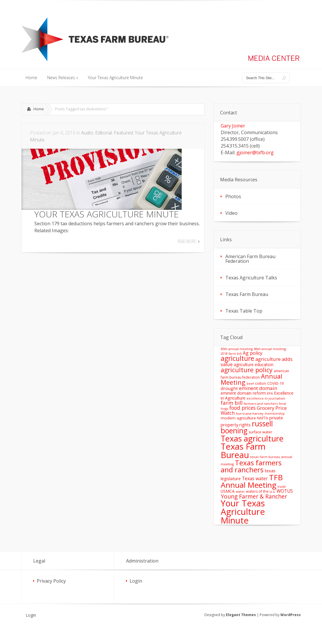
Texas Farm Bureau (246, 294)
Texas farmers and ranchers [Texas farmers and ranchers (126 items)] (251, 466)
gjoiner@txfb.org (255, 152)
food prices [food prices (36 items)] (242, 407)
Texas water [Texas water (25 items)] (255, 478)
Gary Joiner (233, 126)
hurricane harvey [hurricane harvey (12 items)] (249, 413)
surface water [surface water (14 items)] (260, 432)
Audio (87, 133)
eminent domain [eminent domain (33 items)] (258, 388)
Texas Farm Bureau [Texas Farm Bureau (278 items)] (243, 450)
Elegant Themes (241, 614)
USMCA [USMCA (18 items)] (228, 491)
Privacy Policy (51, 581)
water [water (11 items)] (240, 491)
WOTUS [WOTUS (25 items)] (285, 491)
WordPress (290, 614)
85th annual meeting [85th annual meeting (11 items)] (237, 349)
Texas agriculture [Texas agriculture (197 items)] (252, 438)
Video (231, 213)
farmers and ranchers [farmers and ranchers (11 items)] (261, 403)
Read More (187, 241)
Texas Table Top (243, 311)
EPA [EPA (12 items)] (270, 393)
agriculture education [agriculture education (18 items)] (253, 364)
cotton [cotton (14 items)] (260, 383)
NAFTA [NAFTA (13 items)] (262, 418)
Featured (123, 133)
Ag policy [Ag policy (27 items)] (252, 353)
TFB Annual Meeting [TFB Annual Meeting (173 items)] (252, 481)
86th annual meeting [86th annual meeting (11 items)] (270, 349)
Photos (233, 196)
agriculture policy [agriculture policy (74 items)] (247, 370)
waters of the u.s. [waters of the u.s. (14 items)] (260, 491)
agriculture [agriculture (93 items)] (237, 358)
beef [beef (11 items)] (250, 383)
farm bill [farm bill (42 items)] (232, 402)
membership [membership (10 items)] (275, 414)
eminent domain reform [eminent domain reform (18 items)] (243, 393)
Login (136, 581)
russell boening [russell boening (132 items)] (247, 427)
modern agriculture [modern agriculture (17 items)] (238, 418)
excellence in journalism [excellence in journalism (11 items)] (266, 398)
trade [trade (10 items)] (281, 487)
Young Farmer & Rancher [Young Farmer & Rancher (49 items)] (254, 496)
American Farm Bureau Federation (250, 258)
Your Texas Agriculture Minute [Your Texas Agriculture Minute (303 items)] (243, 511)
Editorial (103, 133)
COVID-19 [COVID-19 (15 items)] (275, 383)
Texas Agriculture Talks (251, 277)
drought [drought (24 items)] (229, 388)
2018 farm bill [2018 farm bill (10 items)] (231, 354)
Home (38, 108)
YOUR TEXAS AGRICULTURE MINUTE (106, 214)
